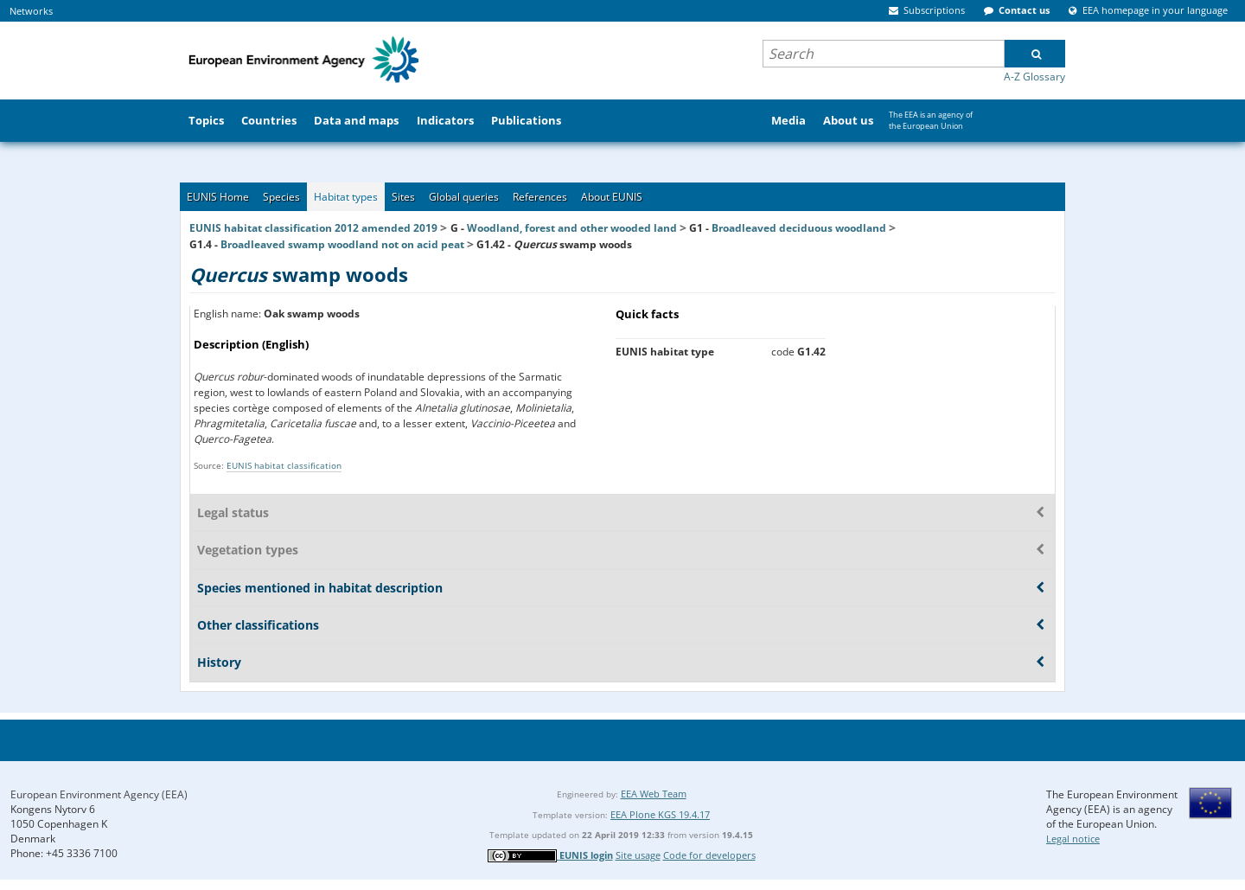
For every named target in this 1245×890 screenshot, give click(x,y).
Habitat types (346, 196)
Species (281, 196)
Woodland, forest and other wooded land (572, 228)
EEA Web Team (653, 793)
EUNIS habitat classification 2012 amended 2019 (313, 228)
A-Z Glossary (1034, 76)
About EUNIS (611, 196)
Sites (403, 196)
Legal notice (1073, 838)
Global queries (464, 196)
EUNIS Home (218, 196)
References (540, 196)
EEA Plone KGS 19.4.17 (660, 814)
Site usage (638, 854)
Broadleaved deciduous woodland (799, 228)
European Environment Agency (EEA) (99, 794)
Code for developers (709, 854)
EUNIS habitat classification (284, 465)
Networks (31, 10)
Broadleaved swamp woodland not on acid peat (342, 244)
